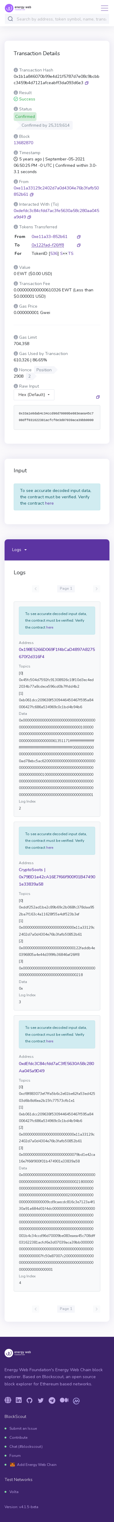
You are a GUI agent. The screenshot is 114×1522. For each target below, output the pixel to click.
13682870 (23, 143)
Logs (16, 550)
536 (53, 253)
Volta (14, 1491)
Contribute (18, 1437)
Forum (15, 1455)
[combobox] (61, 19)
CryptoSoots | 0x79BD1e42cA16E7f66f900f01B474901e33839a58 (57, 877)
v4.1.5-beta (28, 1507)
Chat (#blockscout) (26, 1446)
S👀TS (67, 253)
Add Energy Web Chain (37, 1464)
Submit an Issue (23, 1428)
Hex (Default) (32, 395)
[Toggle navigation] (102, 8)
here (49, 503)
